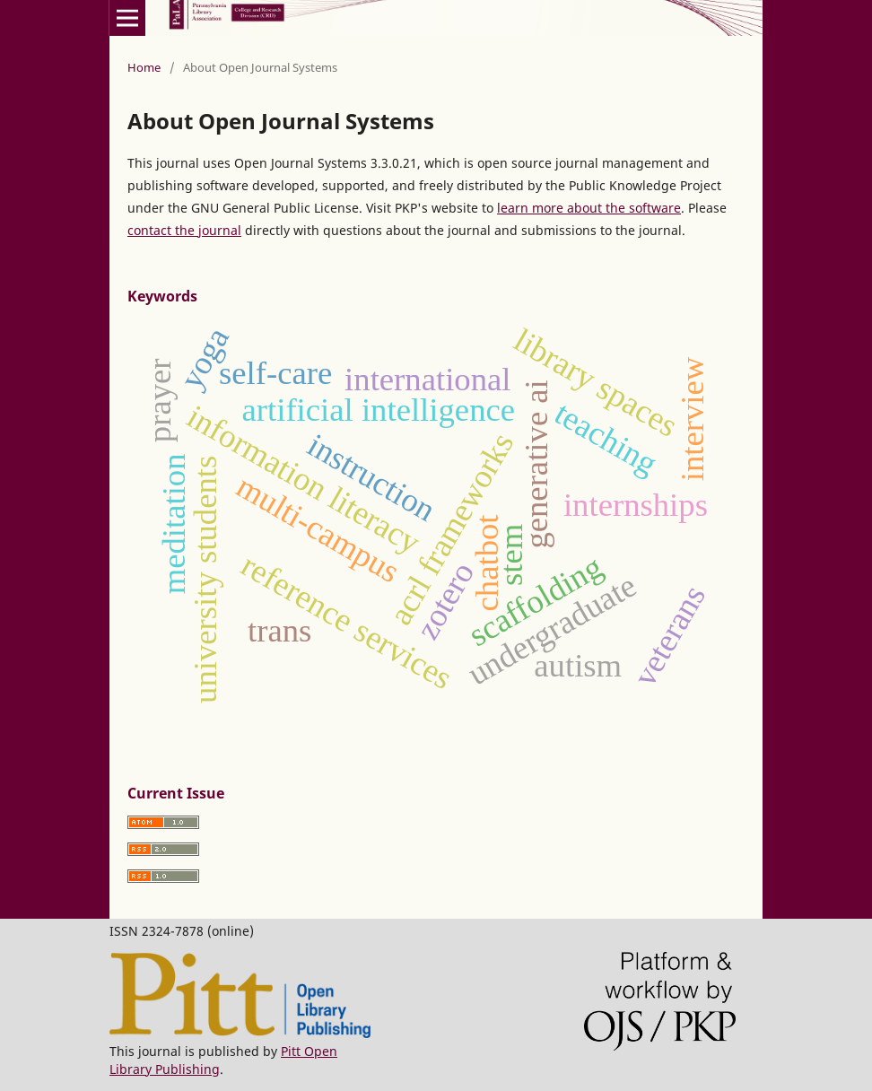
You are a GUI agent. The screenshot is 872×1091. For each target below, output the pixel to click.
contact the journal (184, 230)
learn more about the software (589, 207)
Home (144, 67)
